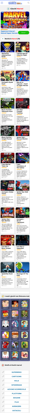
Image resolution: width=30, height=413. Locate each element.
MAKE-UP (5, 305)
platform (16, 394)
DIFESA (24, 346)
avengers (16, 406)
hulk (16, 381)
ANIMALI (15, 356)
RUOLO (15, 346)
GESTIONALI (24, 325)
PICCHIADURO (15, 305)
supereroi (17, 372)
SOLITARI (5, 325)
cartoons (16, 376)
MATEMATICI (5, 356)
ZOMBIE (24, 315)
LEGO (5, 315)
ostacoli (16, 411)
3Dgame (16, 398)
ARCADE (24, 336)
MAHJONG (5, 336)
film (17, 402)
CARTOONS (24, 305)
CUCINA (15, 315)
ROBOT (5, 346)
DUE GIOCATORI (24, 356)
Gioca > (23, 32)
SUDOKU (15, 336)
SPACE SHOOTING (15, 325)
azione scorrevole (16, 389)
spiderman (16, 385)
